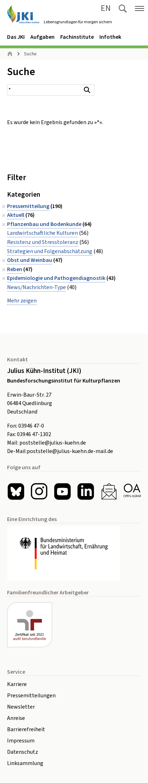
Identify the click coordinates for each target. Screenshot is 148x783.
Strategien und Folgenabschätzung (49, 251)
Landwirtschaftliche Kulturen (42, 233)
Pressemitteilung (28, 206)
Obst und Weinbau (29, 260)
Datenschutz (22, 752)
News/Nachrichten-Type (36, 287)
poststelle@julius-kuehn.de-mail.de (70, 451)
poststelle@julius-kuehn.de (52, 443)
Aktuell (15, 215)
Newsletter (21, 707)
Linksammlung (25, 763)
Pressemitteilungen (31, 695)
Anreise (16, 718)
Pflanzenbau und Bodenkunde (44, 224)
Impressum (21, 741)
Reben (14, 269)
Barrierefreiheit (26, 729)
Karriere (17, 684)
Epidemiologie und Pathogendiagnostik (56, 278)
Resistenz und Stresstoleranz (42, 242)
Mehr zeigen (22, 301)
